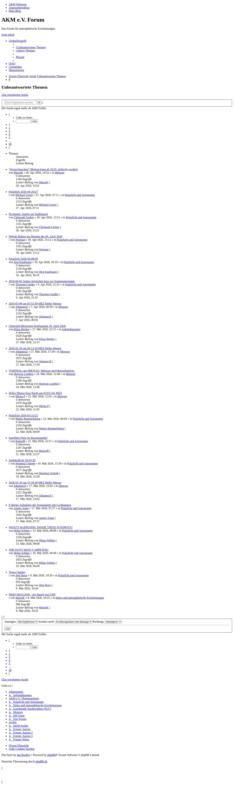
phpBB (51, 754)
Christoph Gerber (24, 217)
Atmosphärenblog (19, 7)
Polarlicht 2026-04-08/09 (23, 258)
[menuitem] (31, 47)
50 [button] (10, 144)
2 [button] (9, 127)
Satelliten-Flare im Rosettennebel (28, 437)
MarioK (18, 172)
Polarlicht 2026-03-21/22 (23, 415)
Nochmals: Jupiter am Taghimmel (28, 214)
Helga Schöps (22, 530)
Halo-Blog (15, 10)
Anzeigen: (21, 621)
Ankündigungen (71, 329)
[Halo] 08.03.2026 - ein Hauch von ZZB (32, 594)
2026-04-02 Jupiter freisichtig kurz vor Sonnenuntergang (42, 281)
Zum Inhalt (7, 34)
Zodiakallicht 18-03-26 (22, 460)
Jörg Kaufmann (23, 262)
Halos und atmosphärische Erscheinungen (80, 597)
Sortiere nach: (65, 621)
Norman (20, 239)
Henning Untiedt (25, 463)
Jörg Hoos (21, 575)
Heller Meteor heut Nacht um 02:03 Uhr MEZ (35, 393)
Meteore (59, 172)
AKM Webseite (18, 4)
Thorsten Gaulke (25, 284)
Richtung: (107, 621)
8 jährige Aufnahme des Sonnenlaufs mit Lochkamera (40, 505)
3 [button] (9, 131)
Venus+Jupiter (17, 572)
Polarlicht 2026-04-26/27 (23, 191)
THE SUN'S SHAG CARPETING (28, 549)
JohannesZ (22, 306)
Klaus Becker (21, 329)
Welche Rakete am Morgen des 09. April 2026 (35, 236)
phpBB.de (41, 761)
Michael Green (24, 195)
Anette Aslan (21, 508)
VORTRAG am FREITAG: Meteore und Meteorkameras (41, 370)
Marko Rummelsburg (28, 418)
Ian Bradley (24, 754)
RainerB (20, 441)
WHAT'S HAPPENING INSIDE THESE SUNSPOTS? (41, 527)
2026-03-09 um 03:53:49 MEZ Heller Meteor (35, 303)
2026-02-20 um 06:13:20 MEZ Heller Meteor (35, 348)
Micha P (20, 396)
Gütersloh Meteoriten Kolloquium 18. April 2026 (37, 326)
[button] (9, 114)
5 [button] (9, 137)
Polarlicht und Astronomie (80, 195)
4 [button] (9, 134)
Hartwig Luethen (23, 374)
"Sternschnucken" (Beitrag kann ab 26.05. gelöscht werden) (43, 169)
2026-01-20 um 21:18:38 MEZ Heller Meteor (35, 482)
